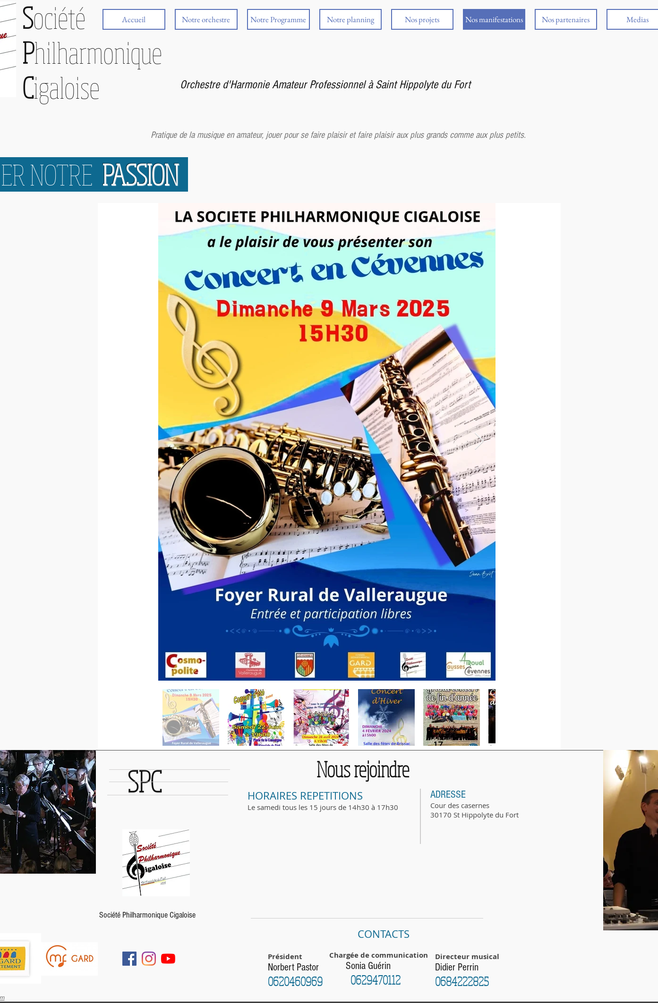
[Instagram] (149, 959)
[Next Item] (479, 441)
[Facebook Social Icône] (129, 959)
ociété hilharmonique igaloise (92, 52)
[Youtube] (168, 959)
